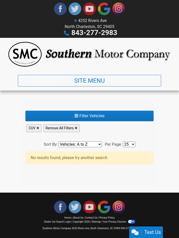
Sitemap (96, 221)
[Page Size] (129, 144)
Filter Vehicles (89, 115)
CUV (34, 128)
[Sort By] (80, 144)
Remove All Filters (61, 128)
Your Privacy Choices (119, 221)
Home (67, 217)
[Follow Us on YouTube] (89, 9)
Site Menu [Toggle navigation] (89, 80)
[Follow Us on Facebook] (60, 9)
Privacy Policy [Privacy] (107, 217)
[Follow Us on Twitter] (75, 9)
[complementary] (164, 223)
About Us (78, 217)
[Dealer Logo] (89, 54)
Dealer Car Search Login (57, 221)
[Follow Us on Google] (104, 9)
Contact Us (91, 217)
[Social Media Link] (118, 9)
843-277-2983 (94, 32)
